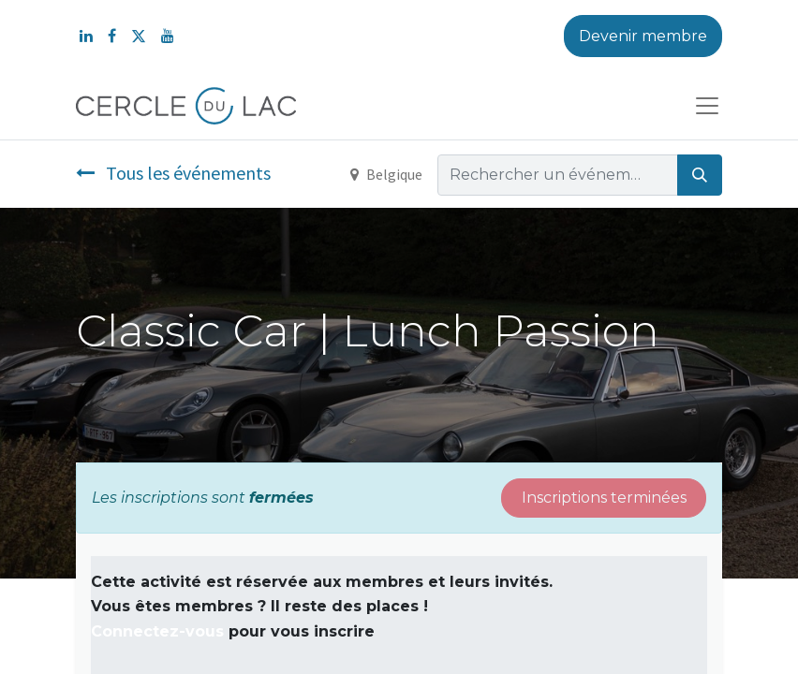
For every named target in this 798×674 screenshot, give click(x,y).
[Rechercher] (699, 175)
